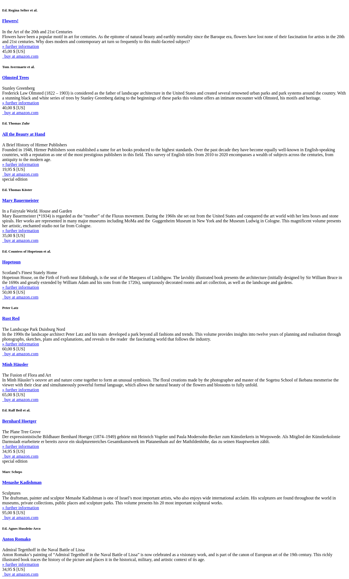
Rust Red (11, 318)
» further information (20, 46)
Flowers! (10, 21)
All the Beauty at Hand (23, 134)
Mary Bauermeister (20, 200)
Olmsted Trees (15, 77)
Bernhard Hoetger (19, 421)
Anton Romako (16, 539)
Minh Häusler (15, 364)
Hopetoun (11, 262)
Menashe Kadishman (21, 482)
